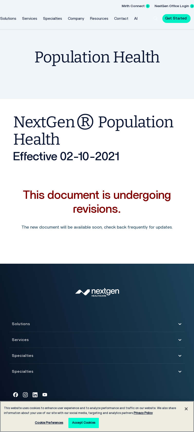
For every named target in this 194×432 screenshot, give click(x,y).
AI (136, 18)
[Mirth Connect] (136, 6)
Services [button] (97, 341)
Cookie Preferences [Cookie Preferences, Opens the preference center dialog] (49, 422)
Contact (121, 18)
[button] (155, 18)
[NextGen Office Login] (174, 6)
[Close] (186, 408)
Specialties (52, 18)
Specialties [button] (97, 357)
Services (29, 18)
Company (76, 18)
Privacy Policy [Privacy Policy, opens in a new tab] (143, 413)
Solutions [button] (97, 325)
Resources (99, 18)
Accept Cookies (83, 422)
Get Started (176, 18)
